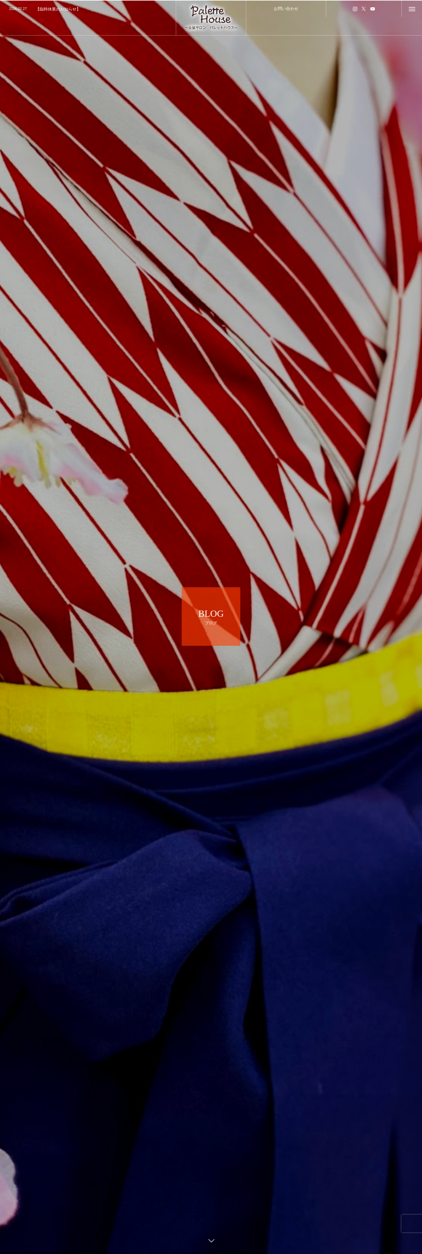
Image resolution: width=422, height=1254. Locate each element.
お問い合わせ (286, 8)
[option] (88, 9)
